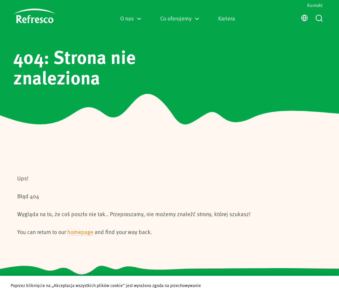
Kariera (226, 18)
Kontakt (314, 5)
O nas (130, 18)
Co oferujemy (179, 18)
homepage (80, 232)
